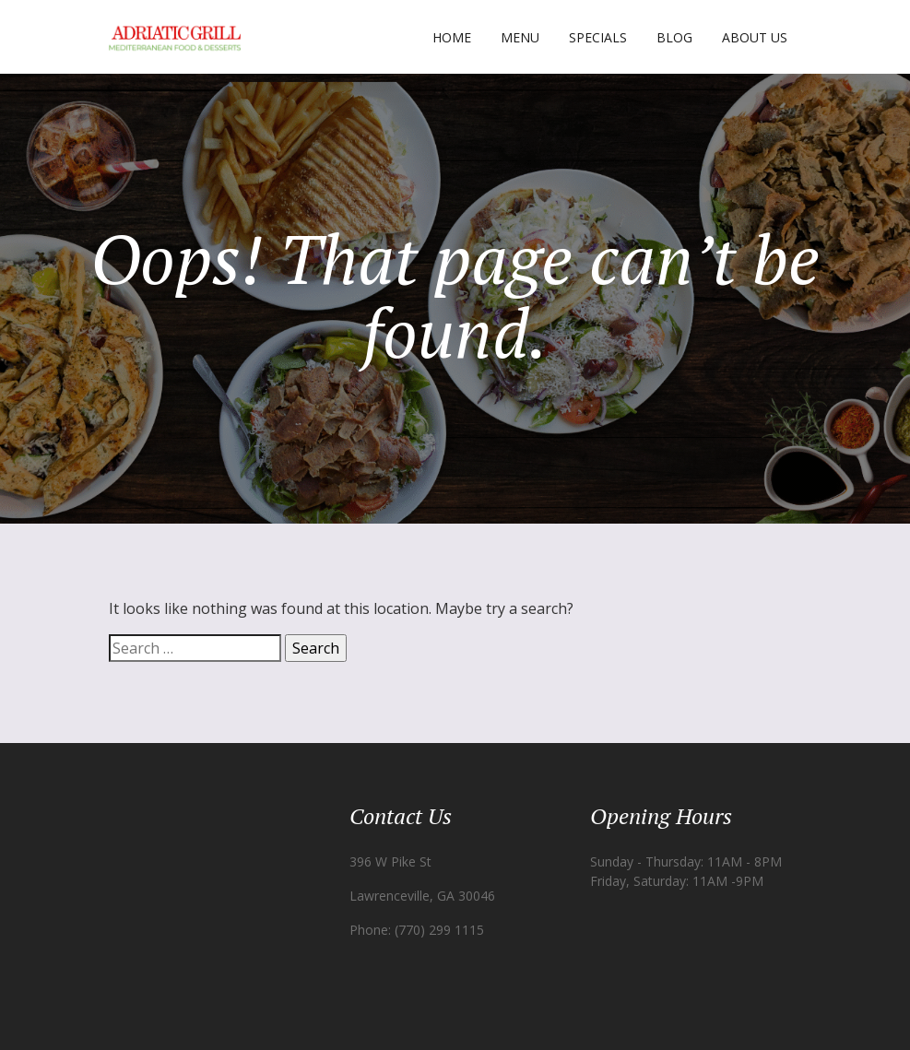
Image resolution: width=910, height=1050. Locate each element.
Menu (520, 37)
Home (451, 37)
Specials (598, 37)
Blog (674, 37)
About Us (754, 37)
